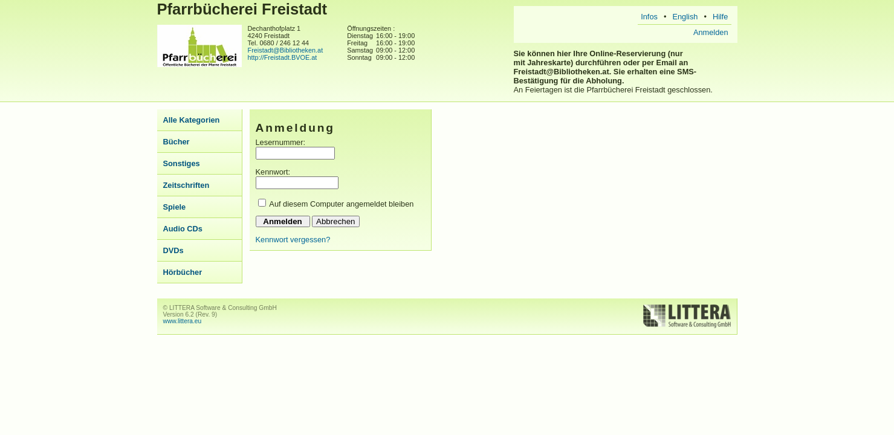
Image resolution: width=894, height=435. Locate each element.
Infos (649, 16)
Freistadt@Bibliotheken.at (285, 50)
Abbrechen (335, 221)
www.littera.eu (182, 321)
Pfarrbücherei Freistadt (242, 9)
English (685, 16)
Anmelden (710, 32)
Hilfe (720, 16)
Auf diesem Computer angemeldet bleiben (341, 203)
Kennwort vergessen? (293, 239)
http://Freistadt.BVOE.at (282, 57)
